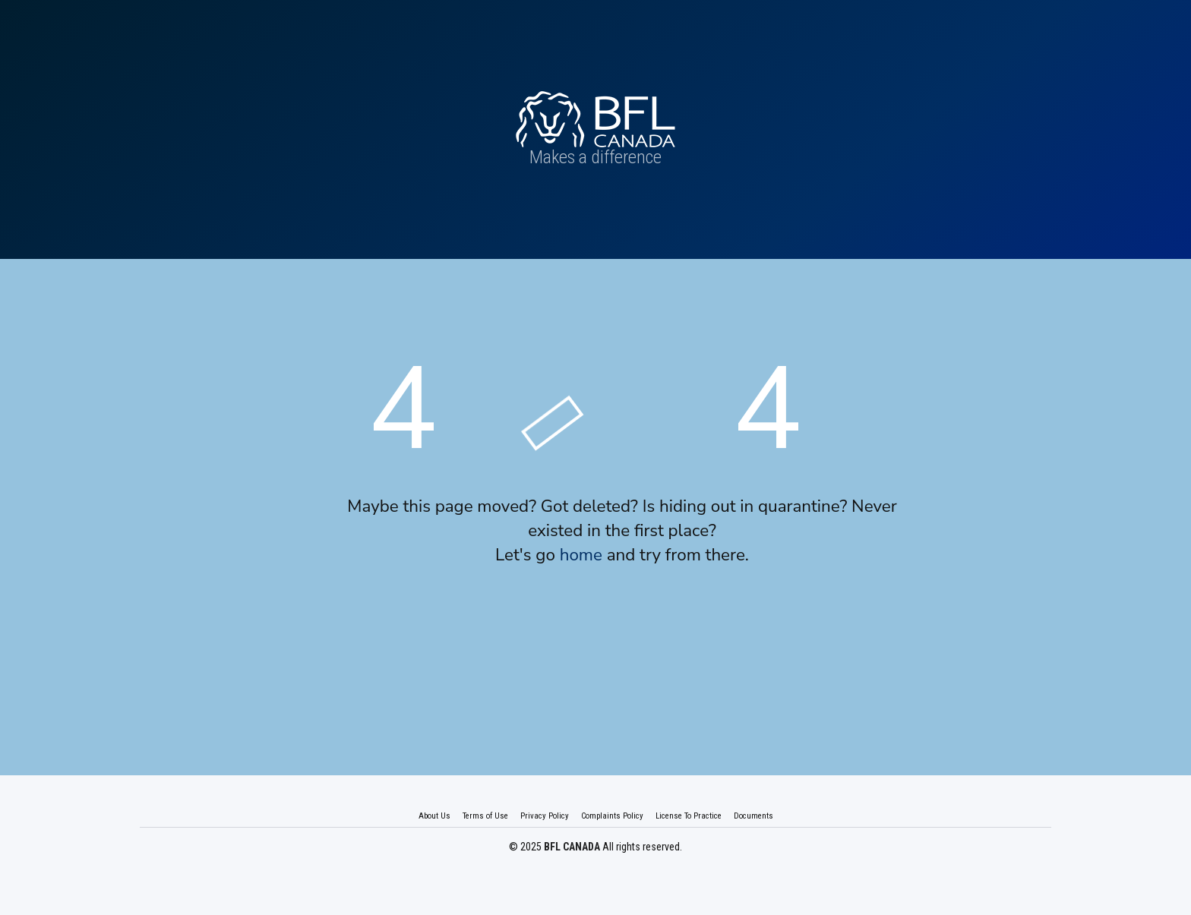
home (581, 554)
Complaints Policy (612, 816)
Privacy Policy (544, 816)
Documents (753, 816)
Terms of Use (485, 816)
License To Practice (689, 816)
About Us (434, 816)
